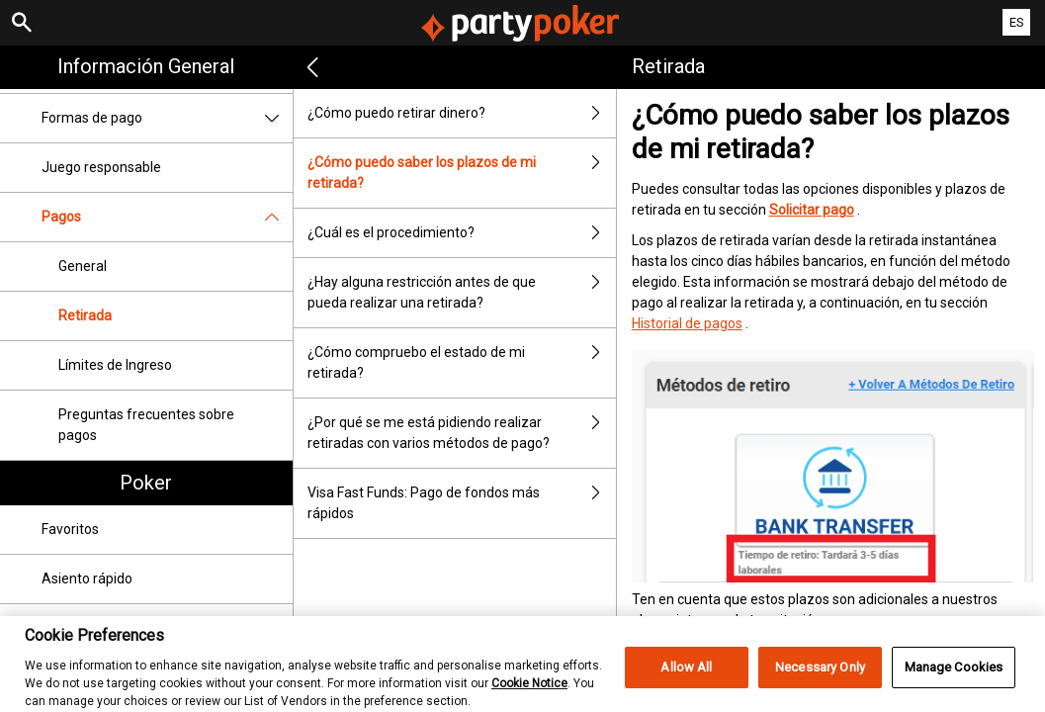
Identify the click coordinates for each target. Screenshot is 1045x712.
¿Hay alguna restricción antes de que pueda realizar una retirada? (461, 292)
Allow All (686, 676)
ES (1016, 22)
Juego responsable (101, 167)
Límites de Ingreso (115, 365)
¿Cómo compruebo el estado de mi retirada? (461, 363)
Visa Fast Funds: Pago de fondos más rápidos (461, 503)
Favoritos (70, 529)
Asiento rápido (87, 578)
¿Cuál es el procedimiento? (461, 233)
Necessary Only (820, 676)
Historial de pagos (687, 323)
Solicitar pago (811, 210)
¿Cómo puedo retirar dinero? (461, 113)
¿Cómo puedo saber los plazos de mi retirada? (461, 173)
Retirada (85, 315)
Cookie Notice (529, 692)
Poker (146, 482)
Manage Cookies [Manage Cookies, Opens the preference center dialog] (954, 676)
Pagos (167, 217)
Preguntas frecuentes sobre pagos (146, 424)
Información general (145, 66)
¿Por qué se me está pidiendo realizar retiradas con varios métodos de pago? (461, 433)
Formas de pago (167, 118)
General (82, 266)
